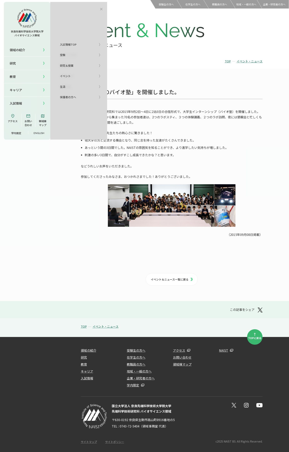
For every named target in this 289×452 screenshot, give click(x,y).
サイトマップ (89, 442)
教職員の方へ (219, 4)
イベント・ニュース (250, 61)
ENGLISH (39, 133)
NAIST (223, 350)
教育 (84, 364)
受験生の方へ (166, 4)
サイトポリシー (114, 442)
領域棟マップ (42, 120)
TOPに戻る (254, 336)
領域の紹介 (88, 350)
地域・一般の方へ (246, 4)
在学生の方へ (192, 4)
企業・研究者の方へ (274, 4)
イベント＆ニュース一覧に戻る (172, 279)
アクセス (13, 118)
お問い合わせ (28, 120)
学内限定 (16, 133)
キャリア (87, 371)
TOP (228, 61)
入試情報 (87, 378)
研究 (84, 357)
